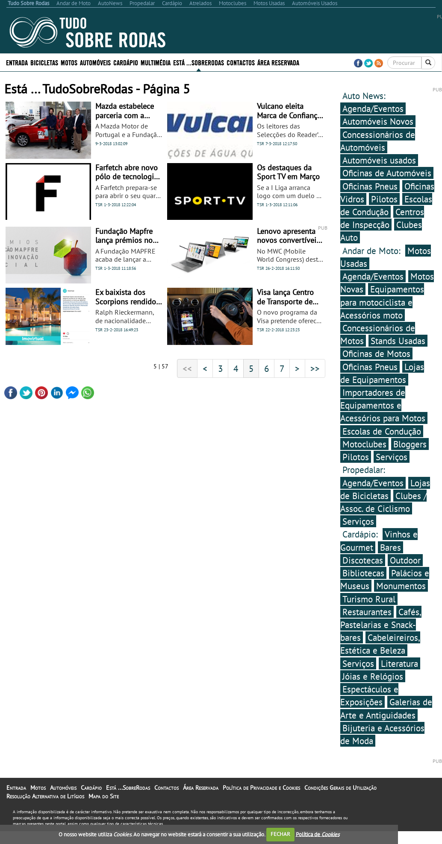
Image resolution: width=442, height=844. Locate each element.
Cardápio (125, 62)
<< (187, 368)
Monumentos (401, 586)
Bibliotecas (363, 573)
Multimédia (156, 62)
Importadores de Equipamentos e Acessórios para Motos (382, 405)
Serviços (391, 457)
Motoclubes (364, 444)
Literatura (399, 663)
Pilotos (384, 199)
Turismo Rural (368, 599)
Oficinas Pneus (370, 186)
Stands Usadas (398, 341)
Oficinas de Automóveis (386, 173)
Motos (69, 62)
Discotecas (362, 560)
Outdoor (405, 560)
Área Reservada (278, 62)
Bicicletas (44, 62)
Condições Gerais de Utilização (340, 787)
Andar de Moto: (372, 251)
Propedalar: (363, 470)
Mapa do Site (103, 796)
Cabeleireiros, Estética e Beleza (380, 643)
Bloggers (410, 444)
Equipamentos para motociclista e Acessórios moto (382, 302)
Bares (390, 547)
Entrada (17, 62)
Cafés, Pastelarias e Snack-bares (380, 624)
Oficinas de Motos (376, 353)
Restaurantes (367, 612)
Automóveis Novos (377, 121)
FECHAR (280, 834)
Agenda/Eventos (373, 108)
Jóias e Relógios (372, 676)
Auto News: (364, 96)
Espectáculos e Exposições (369, 695)
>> (315, 368)
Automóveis (95, 62)
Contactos (241, 62)
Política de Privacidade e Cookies (261, 787)
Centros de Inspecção (382, 218)
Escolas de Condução (381, 431)
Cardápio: (361, 534)
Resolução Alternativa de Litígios (45, 796)
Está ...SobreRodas (198, 62)
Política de (317, 834)
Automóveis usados (379, 160)
